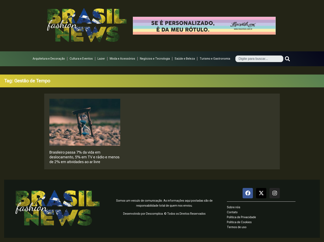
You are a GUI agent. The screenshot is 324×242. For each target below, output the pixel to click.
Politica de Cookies (239, 222)
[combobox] (259, 58)
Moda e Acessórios (122, 58)
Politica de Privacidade (241, 217)
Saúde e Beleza (185, 58)
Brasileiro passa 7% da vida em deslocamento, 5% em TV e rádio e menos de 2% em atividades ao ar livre (84, 157)
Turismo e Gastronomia (215, 58)
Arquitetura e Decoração (49, 58)
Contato (232, 212)
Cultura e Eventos (81, 58)
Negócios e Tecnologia (155, 58)
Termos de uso (237, 227)
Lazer (101, 58)
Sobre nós (233, 207)
